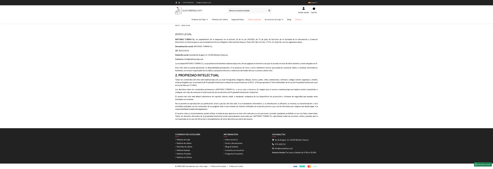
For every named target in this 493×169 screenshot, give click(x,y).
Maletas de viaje (183, 139)
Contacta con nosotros (234, 150)
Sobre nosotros (231, 139)
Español (313, 2)
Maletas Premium (184, 154)
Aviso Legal (203, 166)
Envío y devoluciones (233, 143)
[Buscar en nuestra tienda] (269, 10)
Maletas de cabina (184, 143)
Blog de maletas (231, 147)
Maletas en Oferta (184, 157)
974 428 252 (280, 144)
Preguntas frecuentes (234, 154)
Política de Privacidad (218, 166)
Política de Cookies (236, 166)
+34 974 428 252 (188, 2)
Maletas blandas (183, 150)
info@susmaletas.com (203, 2)
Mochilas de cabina (184, 147)
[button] (274, 19)
